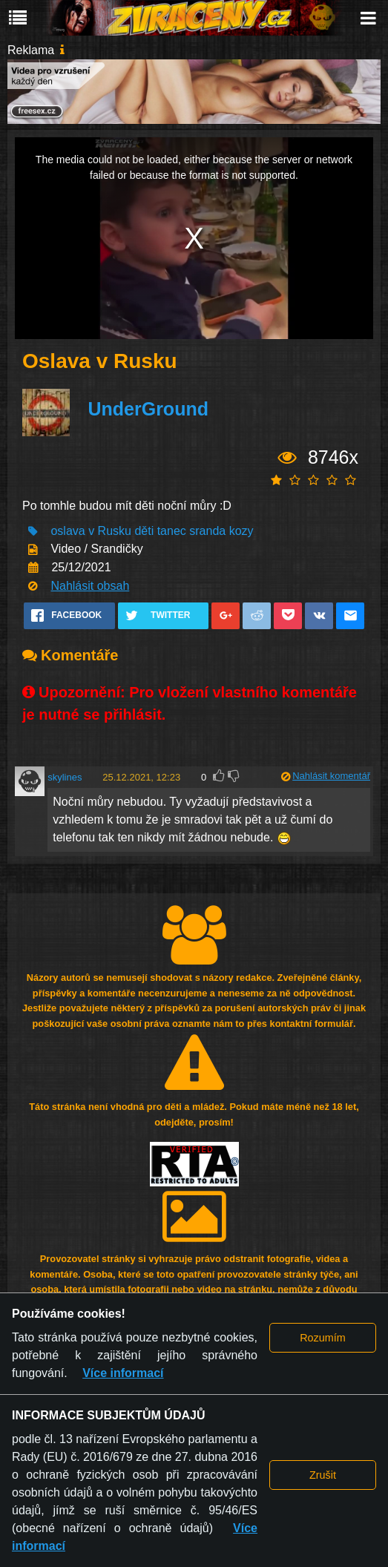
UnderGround (148, 408)
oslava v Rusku (90, 531)
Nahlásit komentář (331, 775)
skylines (64, 777)
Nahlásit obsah (89, 585)
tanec (171, 531)
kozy (241, 531)
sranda (207, 531)
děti (144, 531)
